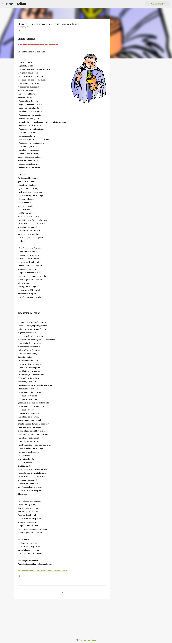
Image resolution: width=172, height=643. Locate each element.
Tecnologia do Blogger (86, 640)
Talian (65, 571)
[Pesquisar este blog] (158, 3)
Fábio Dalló (41, 571)
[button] (19, 31)
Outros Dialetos (54, 571)
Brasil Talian (16, 4)
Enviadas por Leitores (26, 571)
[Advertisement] (62, 618)
